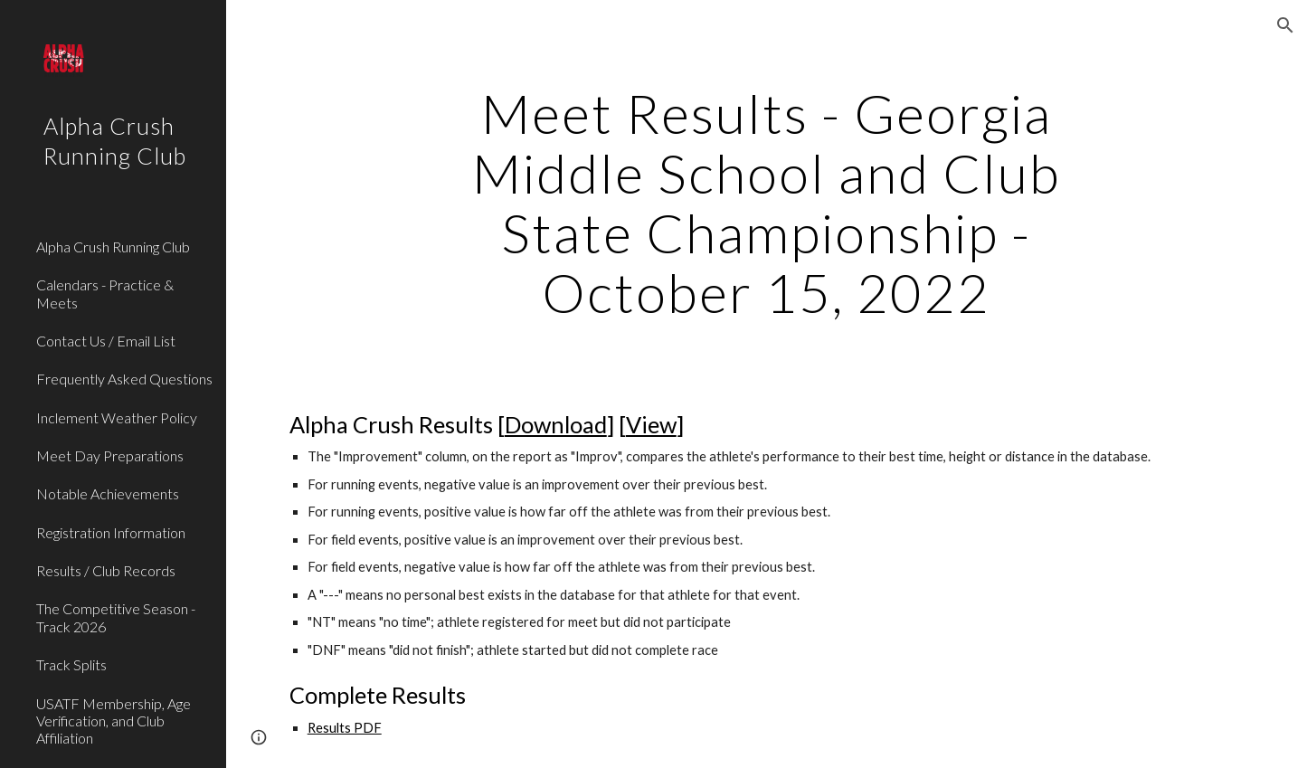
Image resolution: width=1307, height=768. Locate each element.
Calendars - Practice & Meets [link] (105, 293)
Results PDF (345, 727)
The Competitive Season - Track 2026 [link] (115, 617)
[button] (1285, 25)
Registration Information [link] (110, 532)
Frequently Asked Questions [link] (124, 378)
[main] (766, 202)
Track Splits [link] (71, 664)
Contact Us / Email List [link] (105, 340)
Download (556, 424)
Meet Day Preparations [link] (110, 455)
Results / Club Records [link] (105, 570)
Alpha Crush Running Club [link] (113, 246)
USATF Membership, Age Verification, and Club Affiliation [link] (113, 721)
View (651, 424)
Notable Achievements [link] (107, 493)
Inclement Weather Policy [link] (116, 417)
